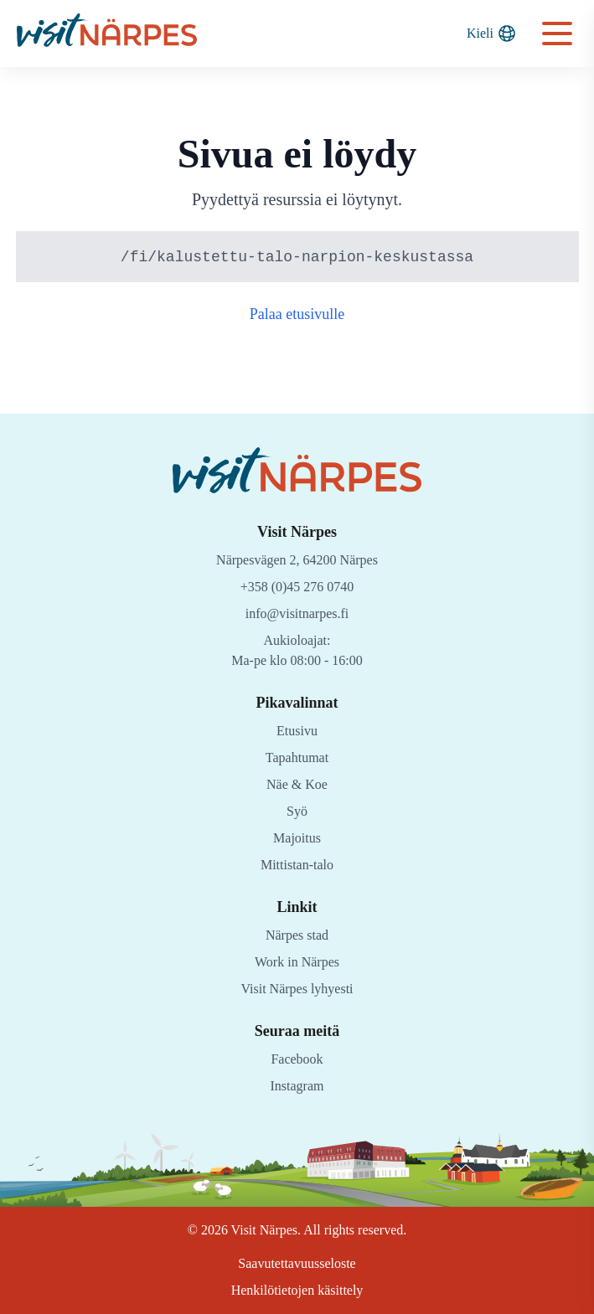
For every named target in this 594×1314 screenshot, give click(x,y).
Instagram (297, 1085)
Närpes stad (297, 935)
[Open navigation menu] (557, 33)
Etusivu (297, 730)
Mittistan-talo (297, 864)
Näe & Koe (297, 784)
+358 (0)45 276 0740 (297, 586)
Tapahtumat (297, 757)
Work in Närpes (297, 961)
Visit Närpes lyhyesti (297, 988)
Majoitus (297, 838)
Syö (297, 811)
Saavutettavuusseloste (297, 1263)
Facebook (297, 1059)
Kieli (492, 33)
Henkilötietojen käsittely (297, 1290)
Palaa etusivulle (297, 315)
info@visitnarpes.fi (297, 613)
